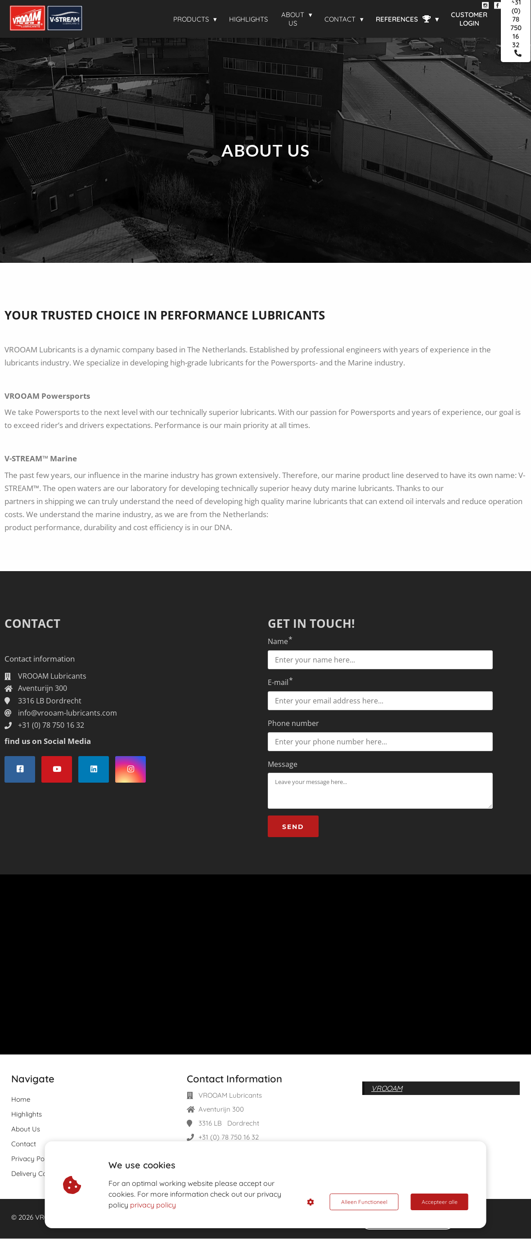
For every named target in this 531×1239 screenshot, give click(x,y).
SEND (293, 827)
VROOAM (386, 1088)
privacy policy (153, 1204)
